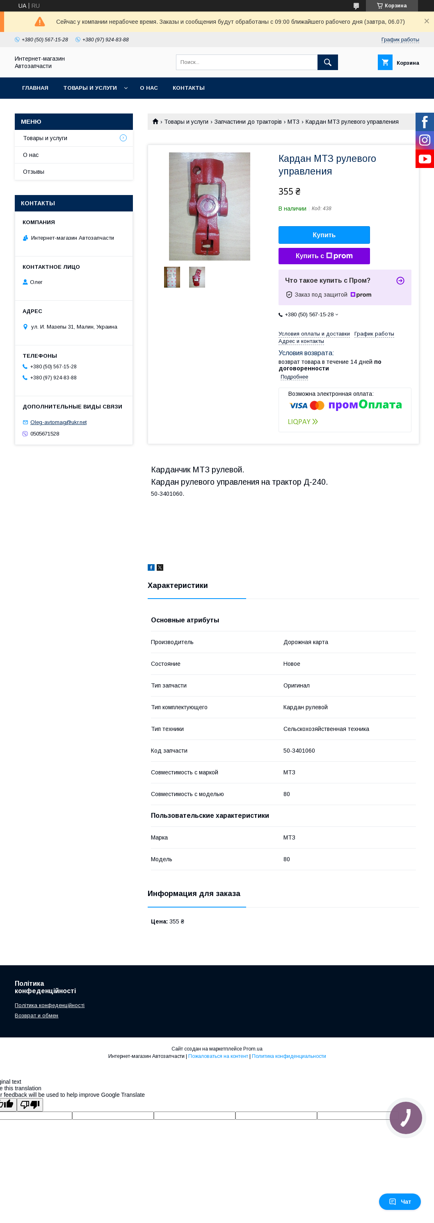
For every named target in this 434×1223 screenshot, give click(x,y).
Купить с (324, 256)
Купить (324, 234)
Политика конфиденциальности (289, 1056)
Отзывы (33, 171)
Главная (35, 88)
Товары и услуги (90, 88)
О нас (149, 88)
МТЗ (293, 121)
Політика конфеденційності (50, 1005)
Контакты (189, 88)
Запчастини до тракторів (248, 121)
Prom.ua (253, 1049)
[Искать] (328, 62)
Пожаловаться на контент (218, 1056)
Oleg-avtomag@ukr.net (58, 422)
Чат (400, 1201)
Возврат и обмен (36, 1015)
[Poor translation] (30, 1105)
